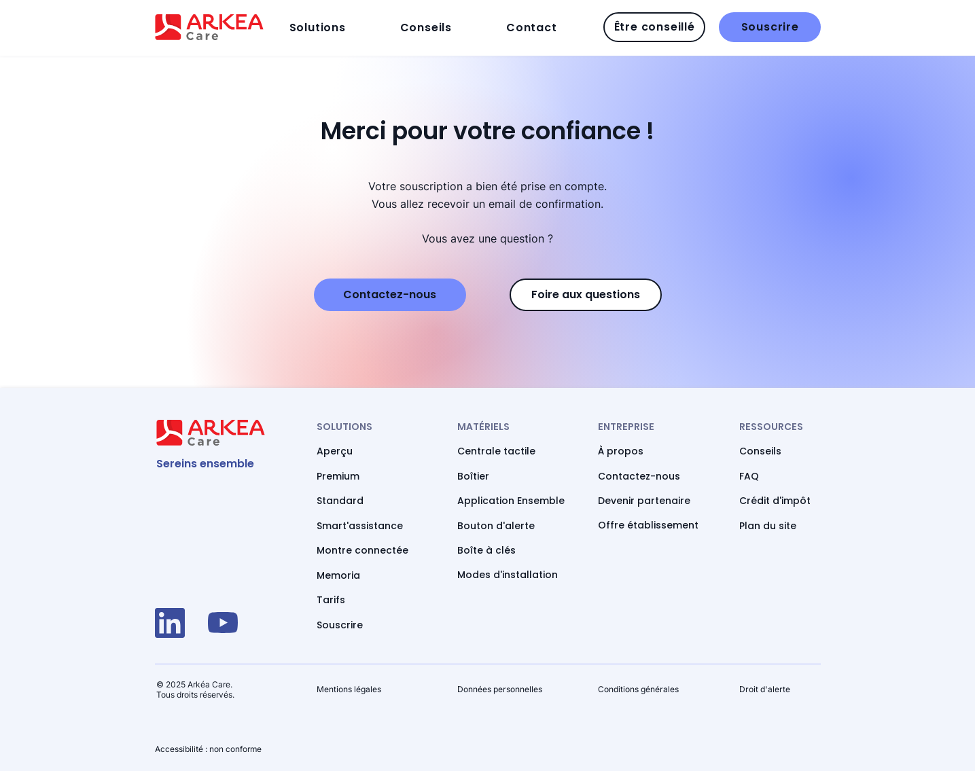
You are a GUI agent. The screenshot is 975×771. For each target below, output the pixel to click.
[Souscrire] (770, 27)
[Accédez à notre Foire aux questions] (586, 295)
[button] (340, 27)
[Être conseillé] (654, 27)
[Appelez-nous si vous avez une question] (390, 295)
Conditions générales (638, 689)
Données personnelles (499, 689)
